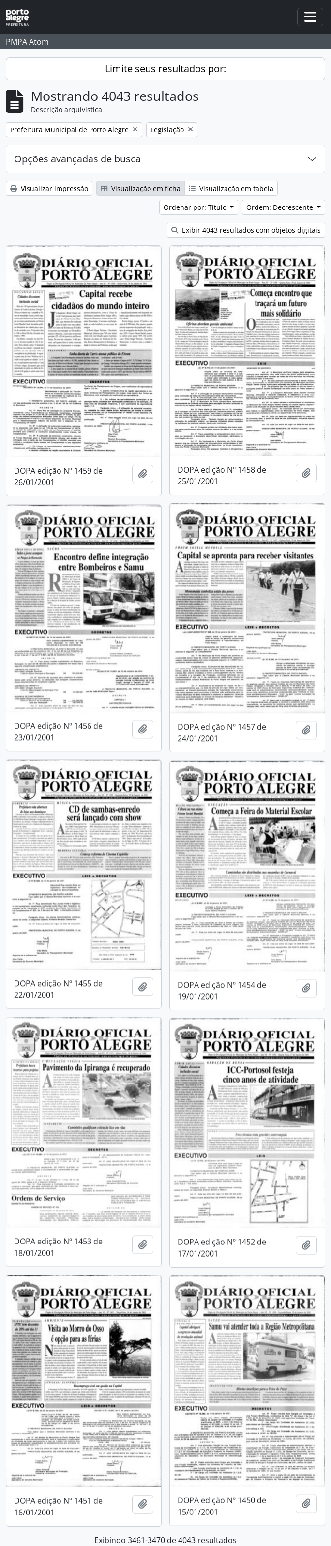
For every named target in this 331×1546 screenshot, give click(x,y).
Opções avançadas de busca (77, 158)
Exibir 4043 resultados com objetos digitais (246, 230)
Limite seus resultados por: (165, 68)
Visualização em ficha (141, 188)
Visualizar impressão (49, 188)
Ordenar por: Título (196, 207)
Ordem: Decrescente (280, 207)
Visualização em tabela (231, 188)
